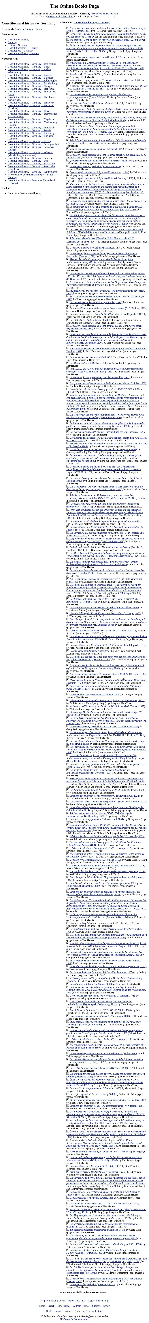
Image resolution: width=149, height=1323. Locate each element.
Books (49, 1311)
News (58, 1311)
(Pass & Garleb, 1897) (105, 416)
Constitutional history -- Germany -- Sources (30, 158)
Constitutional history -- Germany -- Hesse (29, 111)
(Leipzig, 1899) (92, 1094)
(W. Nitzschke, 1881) (107, 1105)
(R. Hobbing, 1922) (106, 1134)
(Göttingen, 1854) (97, 1229)
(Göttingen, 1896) (92, 651)
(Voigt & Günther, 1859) (105, 424)
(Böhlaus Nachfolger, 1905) (103, 1159)
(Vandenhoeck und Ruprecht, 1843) (106, 314)
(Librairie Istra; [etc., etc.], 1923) (104, 208)
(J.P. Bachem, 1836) (88, 363)
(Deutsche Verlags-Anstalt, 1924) (99, 260)
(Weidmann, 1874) (95, 694)
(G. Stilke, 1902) (99, 1068)
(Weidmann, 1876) (104, 726)
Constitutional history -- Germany (91, 22)
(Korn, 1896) (105, 1181)
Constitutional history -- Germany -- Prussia (29, 130)
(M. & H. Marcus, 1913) (104, 488)
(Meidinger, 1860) (104, 588)
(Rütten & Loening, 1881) (101, 178)
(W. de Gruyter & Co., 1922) (105, 795)
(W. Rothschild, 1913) (105, 865)
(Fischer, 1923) (103, 1216)
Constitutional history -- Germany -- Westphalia (31, 163)
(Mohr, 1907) (102, 160)
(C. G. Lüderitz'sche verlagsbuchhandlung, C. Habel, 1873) (105, 189)
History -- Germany (17, 45)
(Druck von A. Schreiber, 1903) (106, 402)
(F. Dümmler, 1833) (106, 622)
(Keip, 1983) (95, 1166)
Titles (86, 1306)
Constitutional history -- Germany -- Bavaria (30, 75)
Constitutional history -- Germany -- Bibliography (32, 80)
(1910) (102, 1237)
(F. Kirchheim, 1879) (105, 1114)
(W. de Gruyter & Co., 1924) (105, 1244)
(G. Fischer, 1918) (96, 302)
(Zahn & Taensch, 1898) (105, 1033)
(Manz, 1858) (103, 1143)
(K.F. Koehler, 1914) (104, 733)
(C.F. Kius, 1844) (97, 357)
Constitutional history (18, 39)
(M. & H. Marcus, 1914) (100, 496)
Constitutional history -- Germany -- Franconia (31, 89)
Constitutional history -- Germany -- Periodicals (31, 127)
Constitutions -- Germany (20, 50)
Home (42, 1306)
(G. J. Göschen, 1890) (106, 119)
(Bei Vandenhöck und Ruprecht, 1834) (108, 645)
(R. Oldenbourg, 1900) (106, 110)
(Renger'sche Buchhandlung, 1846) (105, 666)
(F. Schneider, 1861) (102, 923)
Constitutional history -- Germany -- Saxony (29, 141)
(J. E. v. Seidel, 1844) (102, 563)
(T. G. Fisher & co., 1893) (100, 1172)
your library (25, 29)
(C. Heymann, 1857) (106, 276)
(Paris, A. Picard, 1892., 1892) (104, 48)
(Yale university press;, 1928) (105, 80)
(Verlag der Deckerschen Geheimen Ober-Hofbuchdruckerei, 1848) (104, 513)
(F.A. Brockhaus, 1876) (102, 972)
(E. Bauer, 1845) (106, 638)
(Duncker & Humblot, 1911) (108, 801)
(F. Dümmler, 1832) (102, 1251)
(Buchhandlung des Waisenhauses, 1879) (106, 990)
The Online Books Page (74, 6)
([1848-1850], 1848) (104, 1151)
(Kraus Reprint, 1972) (95, 57)
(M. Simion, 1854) (105, 658)
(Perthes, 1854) (101, 916)
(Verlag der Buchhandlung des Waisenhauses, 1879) (107, 432)
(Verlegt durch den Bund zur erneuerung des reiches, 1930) (103, 458)
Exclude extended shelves (104, 13)
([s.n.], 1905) (106, 554)
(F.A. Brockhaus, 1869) (104, 607)
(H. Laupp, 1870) (105, 613)
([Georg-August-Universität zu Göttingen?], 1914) (104, 231)
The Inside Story (95, 1311)
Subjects (96, 1306)
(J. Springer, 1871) (102, 995)
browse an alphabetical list (60, 16)
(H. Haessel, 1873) (97, 149)
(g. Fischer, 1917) (105, 66)
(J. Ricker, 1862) (89, 320)
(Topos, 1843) (91, 984)
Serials (106, 1306)
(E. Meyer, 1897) (104, 1060)
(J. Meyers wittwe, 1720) (105, 219)
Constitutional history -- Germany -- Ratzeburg (31, 133)
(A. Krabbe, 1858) (92, 1197)
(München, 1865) (108, 966)
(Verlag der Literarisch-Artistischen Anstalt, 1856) (104, 953)
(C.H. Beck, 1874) (95, 247)
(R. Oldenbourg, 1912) (99, 1003)
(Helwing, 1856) (107, 871)
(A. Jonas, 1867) (106, 904)
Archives (79, 1311)
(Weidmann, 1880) (95, 1088)
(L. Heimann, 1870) (85, 74)
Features (68, 1311)
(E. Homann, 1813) (95, 859)
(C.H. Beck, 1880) (103, 469)
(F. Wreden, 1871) (92, 1284)
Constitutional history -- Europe (23, 53)
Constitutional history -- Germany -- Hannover (31, 102)
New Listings (63, 1306)
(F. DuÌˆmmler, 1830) (106, 338)
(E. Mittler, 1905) (101, 1010)
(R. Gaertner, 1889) (108, 1100)
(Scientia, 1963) (95, 103)
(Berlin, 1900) (103, 1053)
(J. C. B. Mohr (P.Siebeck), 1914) (103, 1203)
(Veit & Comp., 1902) (101, 630)
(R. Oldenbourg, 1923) (106, 283)
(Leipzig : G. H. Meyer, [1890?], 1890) (106, 1260)
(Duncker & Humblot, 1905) (100, 377)
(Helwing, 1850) (107, 674)
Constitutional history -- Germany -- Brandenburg (32, 83)
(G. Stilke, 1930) (108, 383)
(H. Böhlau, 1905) (103, 843)
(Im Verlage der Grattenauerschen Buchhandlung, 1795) (99, 814)
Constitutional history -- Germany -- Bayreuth (30, 77)
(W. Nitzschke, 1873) (107, 836)
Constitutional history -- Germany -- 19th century (32, 64)
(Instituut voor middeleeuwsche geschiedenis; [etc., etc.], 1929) (104, 1270)
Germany (12, 42)
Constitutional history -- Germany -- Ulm (28, 160)
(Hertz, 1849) (106, 750)
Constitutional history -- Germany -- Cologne (30, 86)
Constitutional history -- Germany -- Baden (29, 66)
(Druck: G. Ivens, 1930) (105, 540)
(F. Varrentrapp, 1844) (99, 172)
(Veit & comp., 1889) (101, 848)
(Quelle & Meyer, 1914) (99, 96)
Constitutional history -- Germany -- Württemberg (32, 172)
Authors (77, 1306)
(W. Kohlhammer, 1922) (107, 700)
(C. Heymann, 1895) (103, 449)
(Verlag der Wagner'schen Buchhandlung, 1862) (104, 370)
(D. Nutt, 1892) (107, 39)
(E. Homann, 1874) (95, 166)
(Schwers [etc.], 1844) (97, 819)
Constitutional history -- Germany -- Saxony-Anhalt (33, 144)
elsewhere (40, 29)
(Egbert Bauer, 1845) (106, 936)
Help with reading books (53, 1300)
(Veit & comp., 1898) (101, 1039)
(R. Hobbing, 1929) (104, 129)
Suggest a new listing (97, 1300)
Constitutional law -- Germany (23, 48)
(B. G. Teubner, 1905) (108, 308)
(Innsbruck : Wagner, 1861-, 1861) (106, 944)
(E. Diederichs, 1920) (107, 790)
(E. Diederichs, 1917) (98, 771)
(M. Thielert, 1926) (106, 721)
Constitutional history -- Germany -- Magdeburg (31, 119)
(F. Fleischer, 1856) (103, 893)
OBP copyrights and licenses (74, 1319)
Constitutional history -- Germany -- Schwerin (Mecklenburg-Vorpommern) (30, 154)
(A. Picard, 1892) (104, 1082)
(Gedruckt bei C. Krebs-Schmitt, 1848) (105, 1121)
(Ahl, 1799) (105, 781)
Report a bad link (76, 1300)
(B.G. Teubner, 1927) (107, 706)
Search (51, 1306)
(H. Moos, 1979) (106, 828)
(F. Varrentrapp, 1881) (100, 1016)
